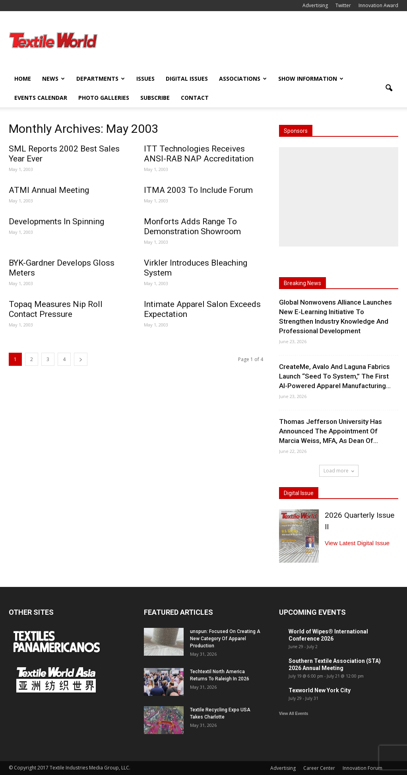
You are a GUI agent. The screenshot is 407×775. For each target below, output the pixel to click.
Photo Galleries (103, 97)
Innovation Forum (362, 768)
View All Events (293, 713)
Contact (195, 97)
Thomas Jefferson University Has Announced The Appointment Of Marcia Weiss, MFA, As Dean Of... (330, 431)
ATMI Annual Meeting (49, 190)
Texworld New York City (320, 690)
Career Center (319, 768)
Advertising (315, 5)
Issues (145, 78)
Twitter (343, 5)
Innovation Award (378, 5)
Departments (100, 78)
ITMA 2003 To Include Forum (198, 190)
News (53, 78)
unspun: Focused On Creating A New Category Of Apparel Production (225, 639)
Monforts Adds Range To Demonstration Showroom (192, 226)
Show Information (310, 78)
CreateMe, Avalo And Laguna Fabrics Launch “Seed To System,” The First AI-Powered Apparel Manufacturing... (335, 376)
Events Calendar (40, 97)
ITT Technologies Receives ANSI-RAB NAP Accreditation (199, 153)
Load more (339, 470)
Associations (243, 78)
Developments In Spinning (56, 221)
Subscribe (155, 97)
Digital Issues (187, 78)
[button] (388, 88)
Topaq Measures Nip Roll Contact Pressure (56, 309)
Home (22, 78)
